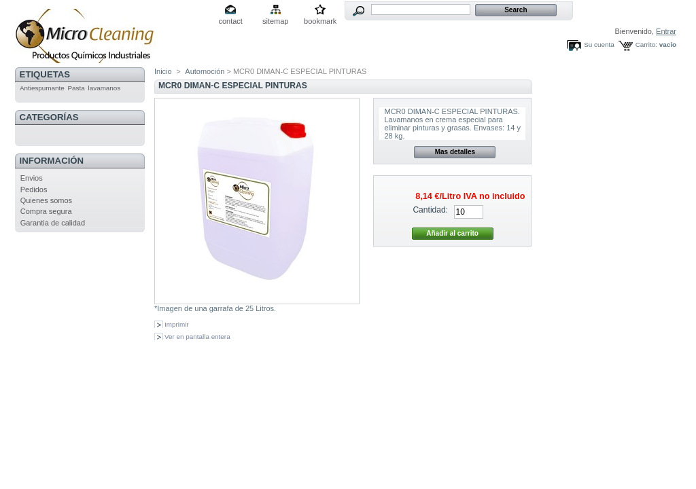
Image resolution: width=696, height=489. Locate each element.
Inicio (163, 71)
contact (230, 21)
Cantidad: (430, 210)
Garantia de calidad (52, 223)
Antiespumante (42, 88)
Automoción (204, 71)
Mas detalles (455, 152)
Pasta (76, 88)
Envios (31, 178)
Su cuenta (599, 44)
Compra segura (46, 211)
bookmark (320, 21)
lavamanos (104, 88)
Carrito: (646, 44)
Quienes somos (46, 200)
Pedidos (34, 189)
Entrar (666, 31)
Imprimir (176, 324)
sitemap (275, 21)
